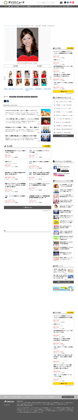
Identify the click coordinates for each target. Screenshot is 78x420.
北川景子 (27, 96)
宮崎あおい (12, 96)
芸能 (9, 6)
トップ (6, 6)
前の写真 (16, 66)
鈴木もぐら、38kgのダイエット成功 (64, 115)
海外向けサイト (43, 396)
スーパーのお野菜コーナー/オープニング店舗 (63, 375)
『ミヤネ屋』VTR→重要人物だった (64, 118)
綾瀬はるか (20, 96)
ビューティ (51, 6)
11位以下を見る (63, 135)
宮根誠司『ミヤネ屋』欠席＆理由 (63, 105)
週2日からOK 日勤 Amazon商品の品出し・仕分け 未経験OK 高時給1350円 (63, 356)
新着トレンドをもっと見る (63, 282)
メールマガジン (35, 396)
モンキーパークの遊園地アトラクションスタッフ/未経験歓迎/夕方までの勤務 (63, 52)
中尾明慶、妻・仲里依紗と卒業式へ (64, 125)
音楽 (12, 6)
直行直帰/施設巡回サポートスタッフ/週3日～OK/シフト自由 (63, 67)
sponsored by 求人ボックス (46, 210)
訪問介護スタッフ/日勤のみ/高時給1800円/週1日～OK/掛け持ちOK (62, 75)
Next (51, 78)
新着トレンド (69, 6)
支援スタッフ (57, 59)
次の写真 (39, 66)
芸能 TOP (18, 25)
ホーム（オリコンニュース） (9, 25)
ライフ (55, 6)
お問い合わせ (28, 396)
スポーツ (36, 6)
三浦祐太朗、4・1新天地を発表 (63, 132)
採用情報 (66, 396)
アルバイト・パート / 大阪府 (39, 154)
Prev (5, 78)
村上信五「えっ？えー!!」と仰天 (63, 108)
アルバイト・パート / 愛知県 (15, 154)
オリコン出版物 (12, 396)
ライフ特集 (34, 96)
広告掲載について (20, 396)
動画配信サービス (30, 6)
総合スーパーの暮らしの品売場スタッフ (63, 83)
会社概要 (5, 396)
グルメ (46, 6)
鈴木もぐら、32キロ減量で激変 (63, 122)
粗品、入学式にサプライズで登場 (63, 101)
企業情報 (71, 396)
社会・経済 (42, 6)
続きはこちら (28, 207)
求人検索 (47, 146)
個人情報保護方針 (51, 396)
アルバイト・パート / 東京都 (39, 176)
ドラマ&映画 (16, 6)
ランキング (60, 6)
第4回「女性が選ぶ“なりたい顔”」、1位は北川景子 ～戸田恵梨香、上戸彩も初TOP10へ (27, 89)
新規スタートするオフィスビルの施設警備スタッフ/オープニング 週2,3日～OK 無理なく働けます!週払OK (63, 366)
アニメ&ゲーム (23, 6)
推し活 (64, 6)
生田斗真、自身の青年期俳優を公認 (64, 129)
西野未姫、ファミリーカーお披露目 (64, 111)
